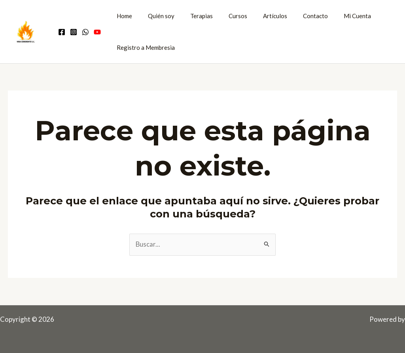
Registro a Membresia (144, 47)
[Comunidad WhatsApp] (85, 32)
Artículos (257, 15)
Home (122, 15)
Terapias (191, 15)
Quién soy (155, 15)
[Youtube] (97, 32)
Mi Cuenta (331, 15)
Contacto (293, 15)
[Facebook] (61, 32)
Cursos (224, 15)
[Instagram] (73, 32)
